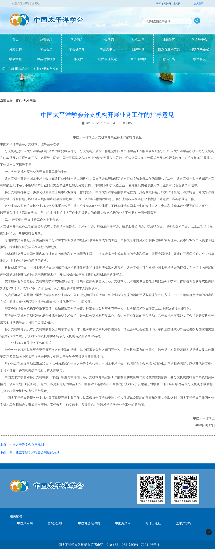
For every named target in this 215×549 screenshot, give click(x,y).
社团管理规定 (107, 59)
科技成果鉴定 (199, 49)
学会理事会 (199, 39)
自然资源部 (55, 523)
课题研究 (169, 39)
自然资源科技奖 (169, 49)
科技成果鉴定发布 (46, 69)
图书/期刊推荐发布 (15, 69)
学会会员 (46, 49)
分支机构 (15, 49)
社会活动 (138, 39)
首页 (15, 39)
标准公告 (169, 59)
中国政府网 (25, 523)
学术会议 (199, 59)
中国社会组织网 (89, 523)
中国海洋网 (123, 523)
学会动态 (107, 39)
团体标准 (138, 49)
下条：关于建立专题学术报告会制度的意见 (29, 452)
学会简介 (77, 39)
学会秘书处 (77, 49)
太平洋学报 (138, 59)
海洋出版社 (153, 523)
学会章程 (15, 59)
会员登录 (198, 3)
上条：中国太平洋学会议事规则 (22, 444)
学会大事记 (107, 49)
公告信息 (46, 39)
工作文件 (77, 59)
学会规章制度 (46, 59)
